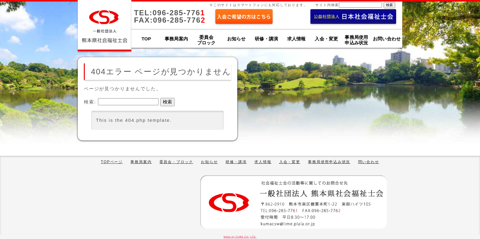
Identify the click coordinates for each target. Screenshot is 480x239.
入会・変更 (326, 38)
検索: (90, 101)
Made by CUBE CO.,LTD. (239, 236)
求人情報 (296, 38)
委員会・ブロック (176, 162)
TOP (146, 38)
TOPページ (112, 162)
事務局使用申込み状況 (329, 162)
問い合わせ (368, 162)
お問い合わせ (387, 38)
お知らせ (236, 38)
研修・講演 (266, 38)
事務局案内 (176, 38)
